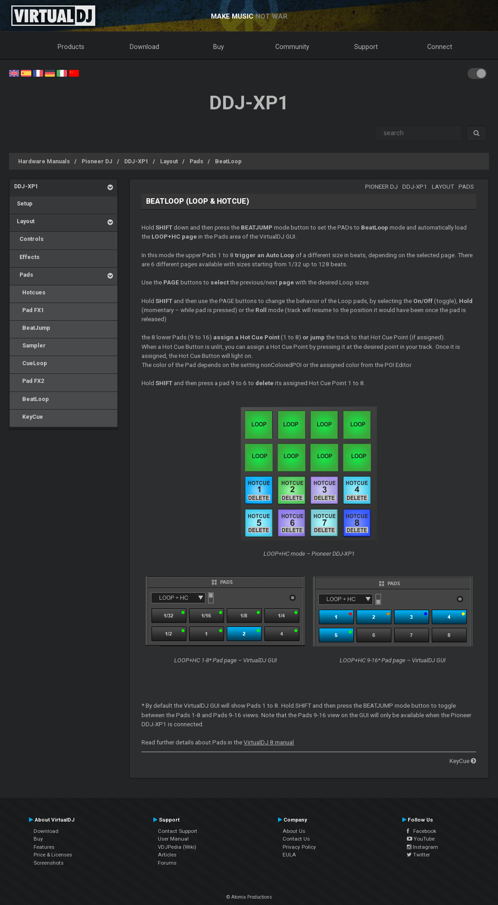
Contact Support (177, 831)
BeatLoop (228, 161)
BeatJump (32, 327)
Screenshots (48, 863)
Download (144, 46)
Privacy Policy (299, 847)
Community (292, 46)
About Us (294, 831)
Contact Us (296, 839)
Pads (196, 161)
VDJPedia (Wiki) (177, 847)
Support (366, 46)
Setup (23, 203)
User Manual (173, 839)
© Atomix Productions (249, 897)
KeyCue (28, 416)
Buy (218, 46)
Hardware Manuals (44, 161)
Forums (167, 863)
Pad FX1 (29, 310)
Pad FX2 (29, 380)
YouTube (421, 839)
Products (71, 46)
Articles (167, 854)
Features (44, 847)
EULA (289, 854)
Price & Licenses (53, 854)
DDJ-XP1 (136, 161)
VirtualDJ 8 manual (269, 742)
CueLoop (30, 363)
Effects (26, 257)
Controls (29, 238)
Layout (169, 161)
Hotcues (29, 292)
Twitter (418, 854)
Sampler (30, 345)
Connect (439, 46)
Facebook (421, 831)
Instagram (422, 847)
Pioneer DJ (97, 161)
